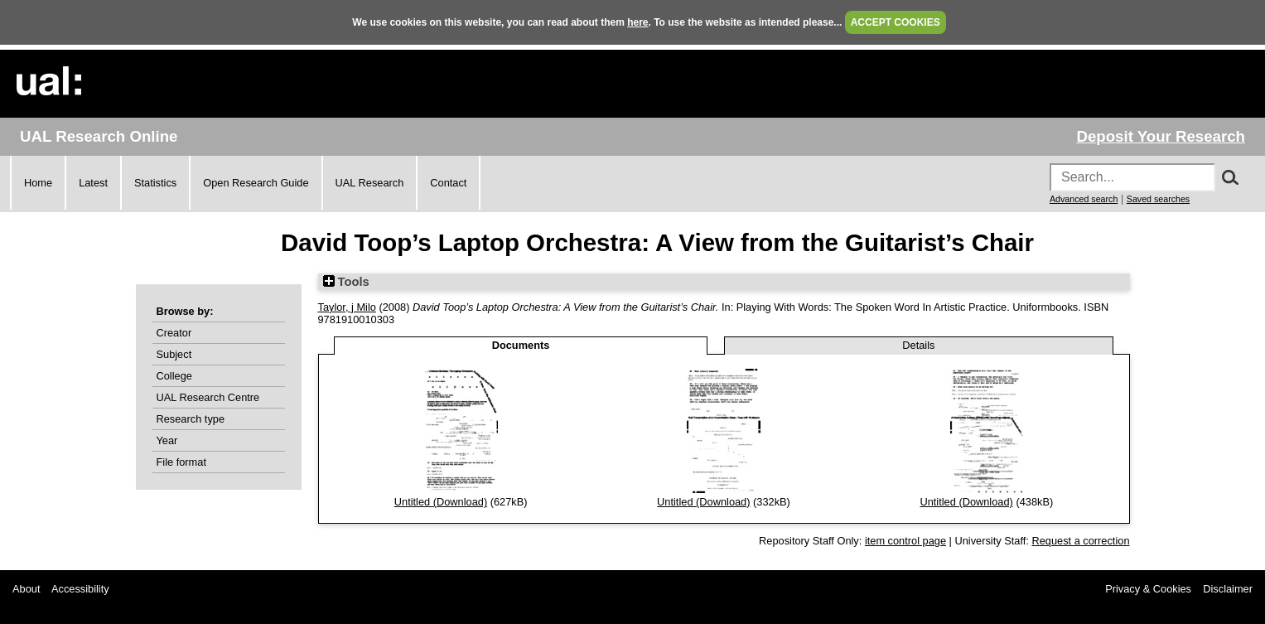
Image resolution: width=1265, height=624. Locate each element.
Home (38, 183)
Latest (93, 183)
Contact (448, 183)
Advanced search (1084, 199)
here (637, 22)
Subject (174, 354)
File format (181, 462)
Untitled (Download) (440, 502)
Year (167, 440)
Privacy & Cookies (1148, 589)
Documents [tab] (521, 345)
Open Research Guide (255, 183)
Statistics (155, 183)
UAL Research (370, 183)
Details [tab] (918, 345)
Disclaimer (1228, 589)
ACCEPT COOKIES (895, 22)
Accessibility (80, 589)
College (174, 376)
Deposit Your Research (1160, 136)
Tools (346, 281)
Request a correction (1080, 541)
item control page (905, 541)
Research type (191, 419)
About (26, 589)
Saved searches (1158, 199)
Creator (174, 333)
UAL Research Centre (208, 397)
